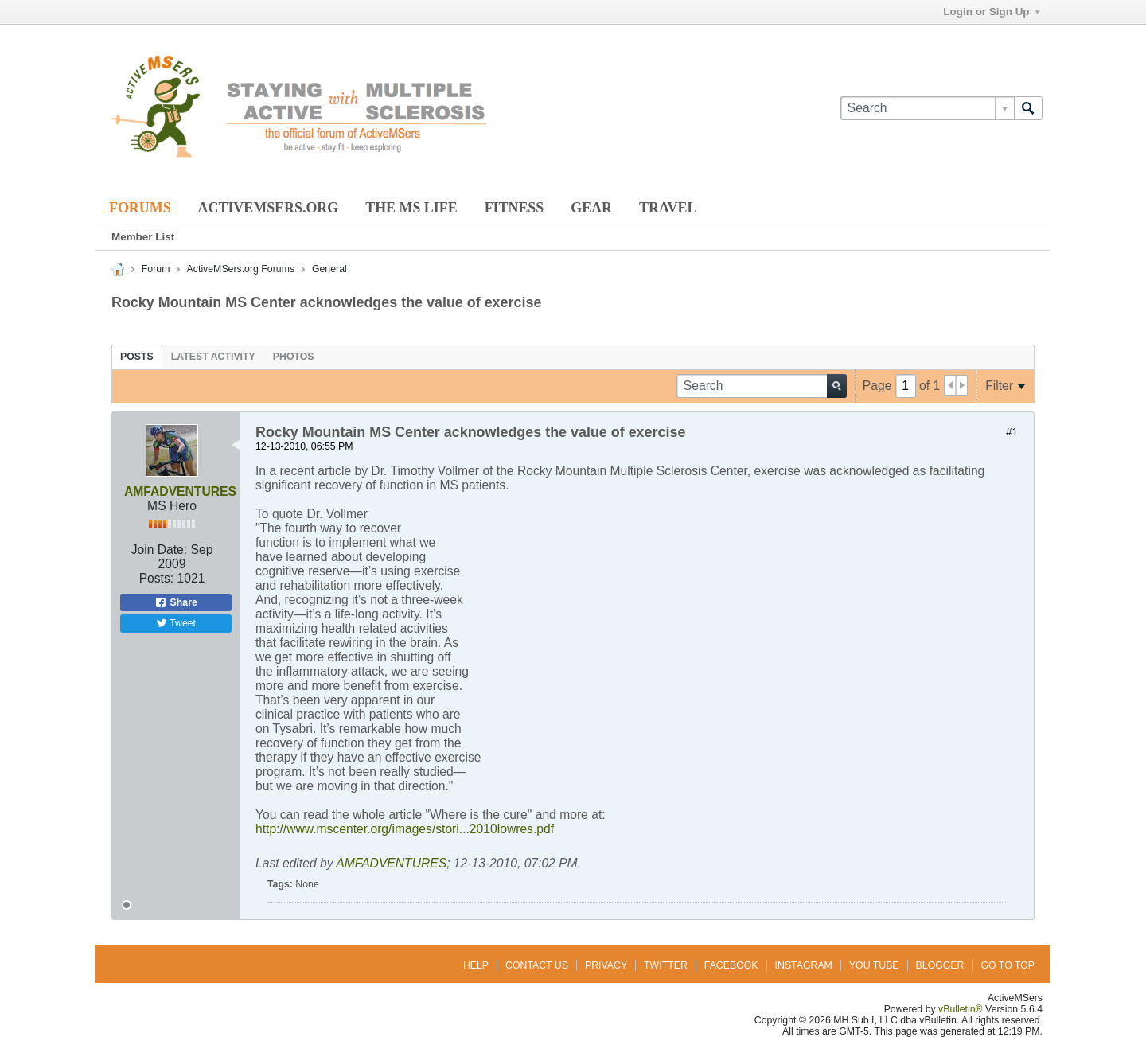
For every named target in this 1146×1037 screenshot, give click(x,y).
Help (476, 965)
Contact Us (536, 965)
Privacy (606, 965)
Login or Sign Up (991, 12)
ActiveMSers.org (268, 208)
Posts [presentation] (137, 356)
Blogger (940, 965)
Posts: (156, 578)
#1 (1012, 432)
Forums (140, 208)
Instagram (803, 965)
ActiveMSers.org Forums (240, 269)
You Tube (874, 965)
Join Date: (159, 549)
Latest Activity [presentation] (213, 356)
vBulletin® (960, 1009)
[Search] (927, 108)
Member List (142, 237)
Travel (667, 208)
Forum (156, 269)
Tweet (176, 623)
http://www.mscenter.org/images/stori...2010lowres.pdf (404, 829)
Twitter (666, 965)
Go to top (1007, 965)
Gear (591, 208)
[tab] (136, 356)
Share (175, 602)
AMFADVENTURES (180, 491)
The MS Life (411, 208)
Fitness (514, 208)
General (329, 269)
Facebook (731, 965)
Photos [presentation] (293, 356)
